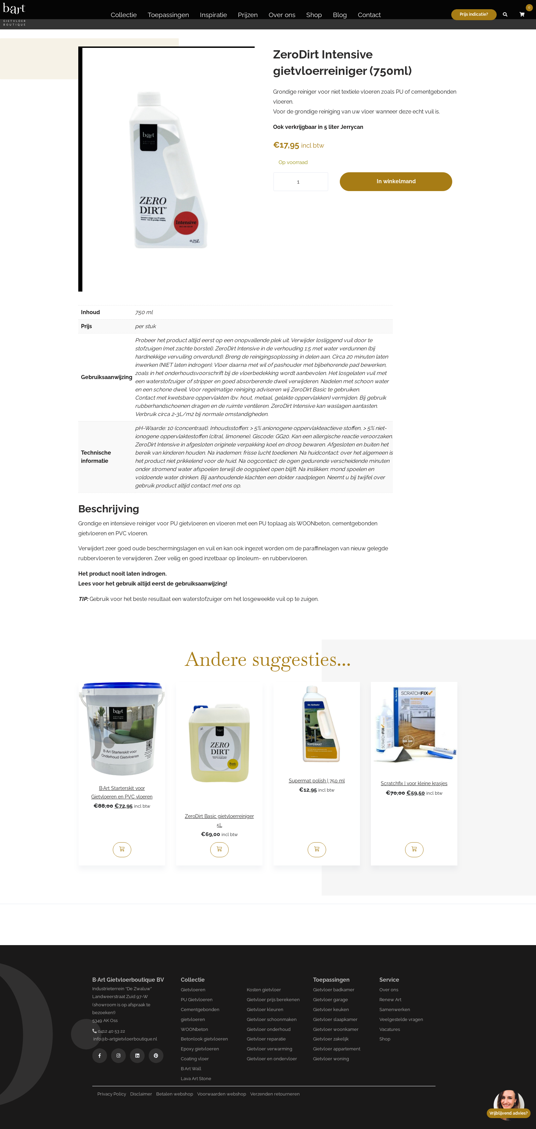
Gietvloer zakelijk (331, 1038)
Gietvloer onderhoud (269, 1029)
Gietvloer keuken (331, 1009)
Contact (369, 14)
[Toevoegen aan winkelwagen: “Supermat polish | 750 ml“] (317, 849)
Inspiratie (213, 14)
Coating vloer (195, 1058)
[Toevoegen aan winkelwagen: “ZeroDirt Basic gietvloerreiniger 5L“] (219, 849)
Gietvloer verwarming (269, 1048)
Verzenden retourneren (275, 1094)
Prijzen (248, 14)
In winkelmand (396, 181)
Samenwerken (394, 1009)
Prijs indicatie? (474, 14)
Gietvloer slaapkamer (335, 1019)
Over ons (282, 14)
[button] (505, 14)
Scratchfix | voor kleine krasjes (414, 783)
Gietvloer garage (330, 999)
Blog (340, 14)
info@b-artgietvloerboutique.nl (124, 1038)
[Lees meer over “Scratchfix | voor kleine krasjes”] (414, 849)
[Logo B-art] (14, 15)
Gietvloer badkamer (333, 989)
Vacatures (389, 1029)
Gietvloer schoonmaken (272, 1019)
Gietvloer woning (331, 1058)
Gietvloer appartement (336, 1048)
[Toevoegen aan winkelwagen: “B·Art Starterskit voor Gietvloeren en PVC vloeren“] (122, 849)
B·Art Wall (191, 1068)
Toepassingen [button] (168, 14)
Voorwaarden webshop (221, 1094)
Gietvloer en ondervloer (272, 1058)
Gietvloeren (193, 989)
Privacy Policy (111, 1094)
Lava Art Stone (196, 1078)
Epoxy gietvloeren (200, 1048)
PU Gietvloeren (197, 999)
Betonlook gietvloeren (204, 1038)
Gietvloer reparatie (266, 1038)
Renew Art (390, 999)
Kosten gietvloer (264, 989)
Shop (314, 14)
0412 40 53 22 (108, 1031)
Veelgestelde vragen (401, 1019)
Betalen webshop (174, 1094)
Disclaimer (141, 1094)
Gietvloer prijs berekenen (273, 999)
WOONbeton (194, 1029)
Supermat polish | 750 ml (317, 780)
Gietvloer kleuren (265, 1009)
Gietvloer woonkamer (336, 1029)
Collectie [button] (124, 14)
